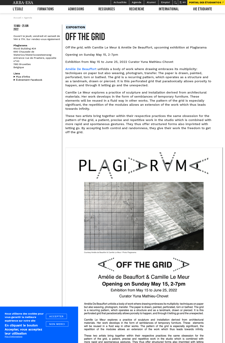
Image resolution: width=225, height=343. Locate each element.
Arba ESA (28, 2)
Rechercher (175, 2)
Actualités (120, 2)
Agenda (136, 2)
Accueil (17, 17)
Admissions (76, 10)
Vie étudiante (202, 10)
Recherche (136, 10)
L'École (18, 10)
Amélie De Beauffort (80, 69)
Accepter (56, 316)
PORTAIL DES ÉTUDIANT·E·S (205, 2)
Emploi (165, 2)
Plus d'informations (13, 337)
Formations (46, 10)
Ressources (106, 10)
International (169, 10)
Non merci (57, 324)
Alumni (151, 2)
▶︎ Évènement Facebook (27, 79)
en (184, 2)
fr (181, 2)
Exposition (75, 27)
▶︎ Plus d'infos (21, 76)
